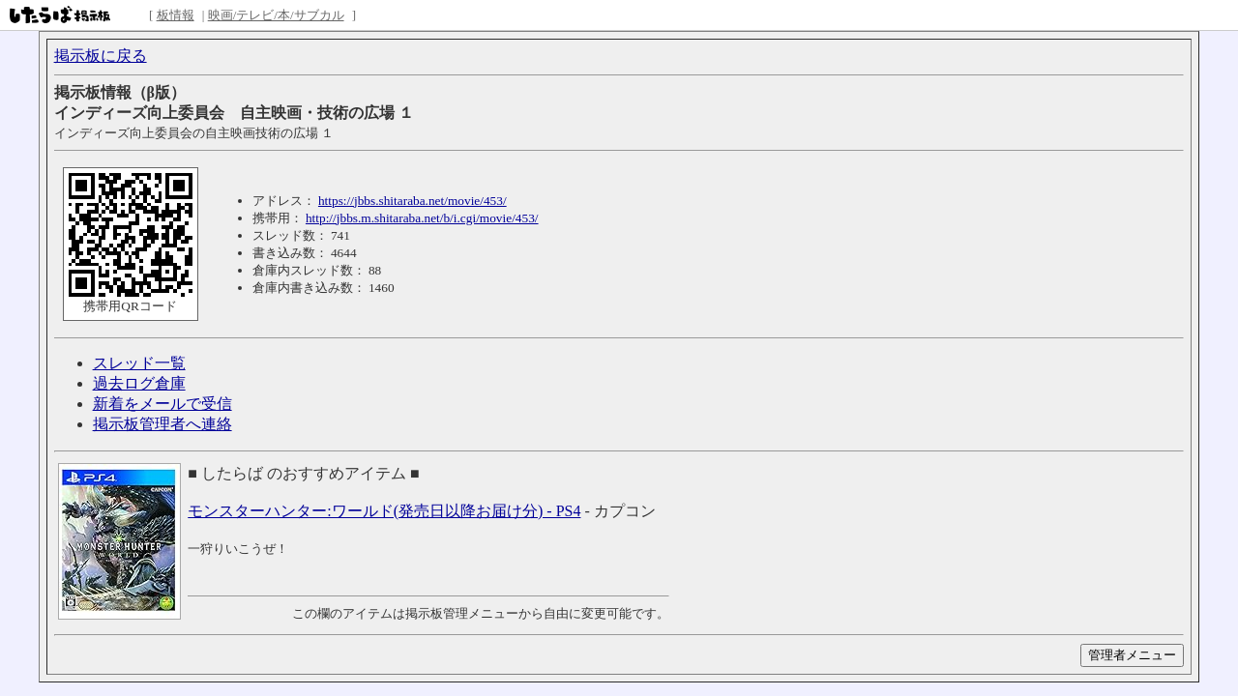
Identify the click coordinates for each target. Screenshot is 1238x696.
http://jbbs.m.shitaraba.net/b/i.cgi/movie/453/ (422, 218)
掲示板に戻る (100, 55)
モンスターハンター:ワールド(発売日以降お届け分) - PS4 (384, 511)
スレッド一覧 (139, 363)
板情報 (175, 15)
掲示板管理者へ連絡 (162, 424)
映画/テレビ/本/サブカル (276, 15)
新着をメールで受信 (162, 403)
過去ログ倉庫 (139, 383)
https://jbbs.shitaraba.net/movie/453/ (412, 200)
